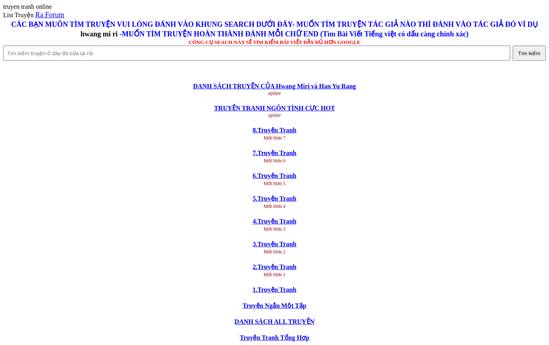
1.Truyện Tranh (274, 289)
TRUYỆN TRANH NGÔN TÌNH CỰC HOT (274, 108)
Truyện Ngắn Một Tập (274, 305)
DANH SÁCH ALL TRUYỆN (274, 321)
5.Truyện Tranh (274, 198)
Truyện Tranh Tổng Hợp (274, 337)
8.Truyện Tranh (274, 130)
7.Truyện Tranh (274, 153)
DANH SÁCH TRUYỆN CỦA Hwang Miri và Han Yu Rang (274, 86)
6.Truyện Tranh (274, 175)
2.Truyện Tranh (274, 266)
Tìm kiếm (529, 53)
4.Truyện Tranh (274, 221)
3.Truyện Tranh (274, 244)
